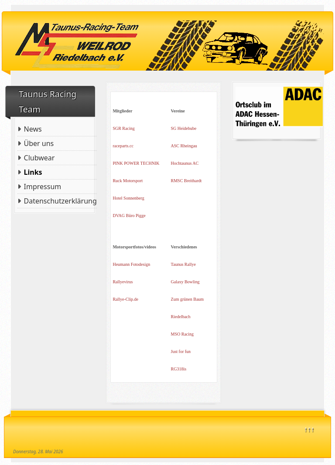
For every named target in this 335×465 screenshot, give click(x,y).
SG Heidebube (184, 128)
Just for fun (181, 351)
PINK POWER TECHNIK (136, 163)
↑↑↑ (309, 429)
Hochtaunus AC (185, 163)
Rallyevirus (123, 281)
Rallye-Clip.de (125, 299)
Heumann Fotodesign (131, 264)
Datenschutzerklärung (60, 201)
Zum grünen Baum (187, 299)
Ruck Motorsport (128, 180)
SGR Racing (123, 128)
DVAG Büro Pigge (129, 215)
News (33, 129)
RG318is (179, 369)
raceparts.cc (123, 145)
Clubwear (39, 158)
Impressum (43, 186)
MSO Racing (182, 334)
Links (33, 172)
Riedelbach (181, 316)
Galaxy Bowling (185, 281)
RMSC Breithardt (186, 180)
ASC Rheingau (184, 145)
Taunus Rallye (183, 264)
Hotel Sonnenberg (128, 198)
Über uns (39, 143)
